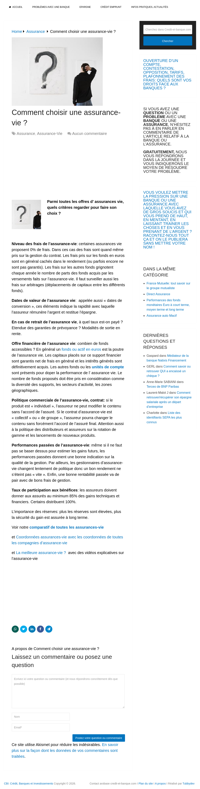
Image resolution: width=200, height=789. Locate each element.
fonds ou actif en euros (81, 349)
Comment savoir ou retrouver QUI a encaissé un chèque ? (169, 371)
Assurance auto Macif (162, 315)
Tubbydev (189, 783)
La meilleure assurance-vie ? (41, 553)
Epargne (85, 7)
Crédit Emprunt (111, 7)
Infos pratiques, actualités (149, 7)
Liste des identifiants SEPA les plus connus (164, 417)
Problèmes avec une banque (51, 7)
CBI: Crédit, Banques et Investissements (28, 783)
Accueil (15, 7)
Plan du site (145, 783)
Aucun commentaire (89, 133)
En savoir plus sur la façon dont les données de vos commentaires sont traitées (65, 750)
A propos (160, 783)
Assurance (26, 133)
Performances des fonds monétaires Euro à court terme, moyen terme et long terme (168, 305)
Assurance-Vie (49, 133)
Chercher (167, 41)
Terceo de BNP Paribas (163, 386)
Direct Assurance (158, 294)
